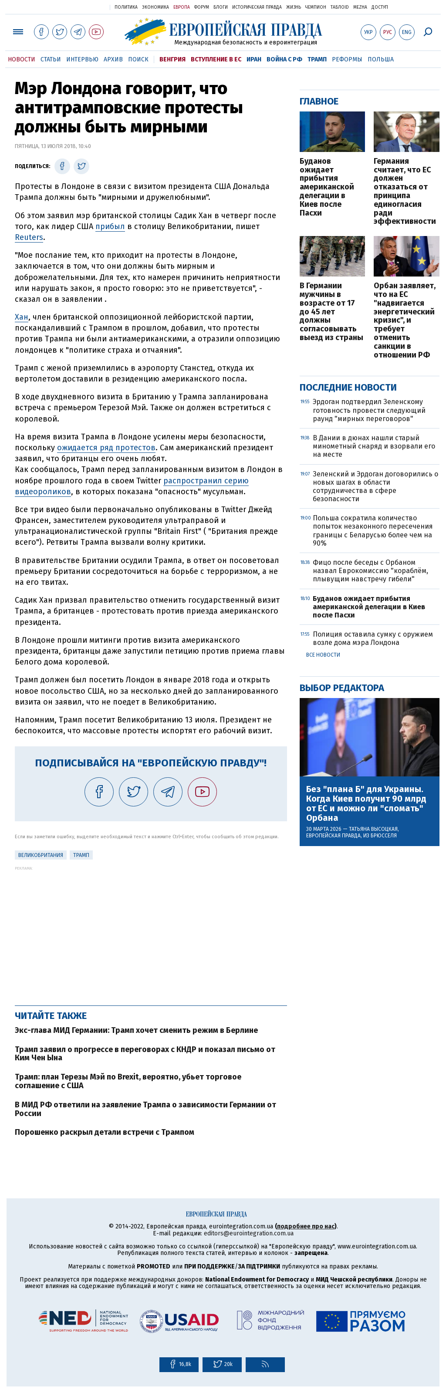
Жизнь (293, 7)
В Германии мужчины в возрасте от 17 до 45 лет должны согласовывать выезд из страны (331, 312)
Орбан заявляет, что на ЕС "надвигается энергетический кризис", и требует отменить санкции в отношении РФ (405, 320)
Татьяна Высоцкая (373, 829)
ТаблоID (340, 7)
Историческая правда (257, 7)
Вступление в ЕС (216, 59)
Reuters (29, 237)
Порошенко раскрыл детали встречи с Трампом (104, 1132)
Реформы (347, 59)
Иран (254, 59)
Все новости (323, 655)
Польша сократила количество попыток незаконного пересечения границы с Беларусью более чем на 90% (373, 530)
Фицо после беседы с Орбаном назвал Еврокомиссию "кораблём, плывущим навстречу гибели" (370, 570)
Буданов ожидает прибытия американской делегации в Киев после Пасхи (327, 187)
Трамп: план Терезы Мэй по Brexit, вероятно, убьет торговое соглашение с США (128, 1081)
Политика (126, 7)
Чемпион (315, 7)
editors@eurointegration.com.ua (249, 1233)
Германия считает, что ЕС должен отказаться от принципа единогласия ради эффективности (405, 191)
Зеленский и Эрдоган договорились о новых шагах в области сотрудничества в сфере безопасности (375, 486)
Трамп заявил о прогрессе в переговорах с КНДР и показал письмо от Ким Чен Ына (145, 1054)
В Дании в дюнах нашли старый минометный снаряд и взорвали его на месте (374, 446)
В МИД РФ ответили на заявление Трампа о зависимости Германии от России (145, 1109)
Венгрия (172, 59)
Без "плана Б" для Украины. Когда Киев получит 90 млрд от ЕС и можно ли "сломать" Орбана (366, 803)
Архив (113, 59)
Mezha (360, 7)
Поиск (138, 59)
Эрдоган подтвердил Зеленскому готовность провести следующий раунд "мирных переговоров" (369, 410)
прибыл (110, 226)
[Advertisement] (151, 931)
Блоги (220, 7)
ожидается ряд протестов (106, 447)
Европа (181, 7)
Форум (201, 7)
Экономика (155, 7)
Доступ (380, 7)
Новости (21, 59)
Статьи (51, 59)
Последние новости (348, 387)
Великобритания (40, 855)
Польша (381, 59)
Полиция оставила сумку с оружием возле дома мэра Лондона (373, 638)
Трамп (317, 59)
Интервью (82, 59)
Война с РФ (284, 59)
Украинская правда (82, 6)
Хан (21, 317)
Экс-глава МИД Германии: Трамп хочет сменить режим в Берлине (136, 1030)
